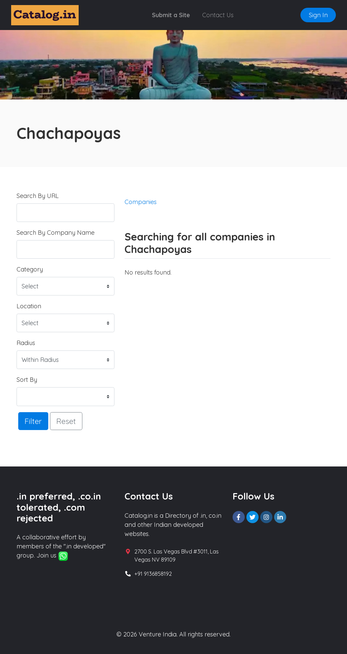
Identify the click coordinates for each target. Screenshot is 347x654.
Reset (66, 421)
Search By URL (38, 196)
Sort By (27, 379)
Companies (141, 202)
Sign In (318, 15)
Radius (26, 343)
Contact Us (218, 15)
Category (30, 269)
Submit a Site (171, 15)
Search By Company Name (56, 232)
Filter (33, 421)
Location (29, 306)
